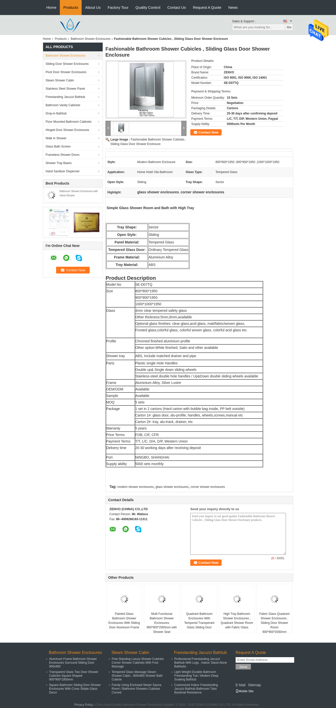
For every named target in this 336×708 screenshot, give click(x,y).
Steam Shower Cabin (60, 80)
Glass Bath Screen (58, 146)
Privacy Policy (83, 704)
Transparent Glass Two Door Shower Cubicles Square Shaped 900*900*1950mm (73, 675)
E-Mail (241, 685)
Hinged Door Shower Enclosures (67, 130)
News (233, 7)
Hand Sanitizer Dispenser (63, 171)
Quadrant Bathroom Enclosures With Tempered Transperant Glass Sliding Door (199, 620)
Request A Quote (207, 7)
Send (243, 667)
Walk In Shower (56, 138)
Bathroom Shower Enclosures (90, 39)
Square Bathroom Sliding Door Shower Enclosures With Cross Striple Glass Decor (75, 688)
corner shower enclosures (208, 487)
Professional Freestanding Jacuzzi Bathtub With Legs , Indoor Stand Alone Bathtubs (200, 662)
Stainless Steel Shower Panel (65, 88)
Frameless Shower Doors (62, 155)
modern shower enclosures (135, 487)
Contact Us (176, 7)
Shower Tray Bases (59, 163)
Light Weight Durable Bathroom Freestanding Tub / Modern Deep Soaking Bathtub (196, 675)
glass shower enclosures (171, 487)
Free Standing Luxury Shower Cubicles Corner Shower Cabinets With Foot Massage (138, 662)
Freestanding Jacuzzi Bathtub (65, 97)
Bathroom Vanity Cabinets (63, 105)
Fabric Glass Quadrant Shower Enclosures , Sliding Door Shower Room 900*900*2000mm (274, 623)
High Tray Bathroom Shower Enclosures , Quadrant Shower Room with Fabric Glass (237, 620)
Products (70, 7)
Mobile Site (244, 691)
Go (289, 27)
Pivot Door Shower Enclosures (66, 72)
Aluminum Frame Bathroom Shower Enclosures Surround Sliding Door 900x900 (73, 662)
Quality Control (147, 7)
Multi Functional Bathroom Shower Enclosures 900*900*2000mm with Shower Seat (162, 623)
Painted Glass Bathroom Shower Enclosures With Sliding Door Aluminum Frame (124, 620)
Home (51, 7)
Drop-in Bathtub (56, 113)
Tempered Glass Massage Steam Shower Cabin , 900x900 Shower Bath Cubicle (137, 675)
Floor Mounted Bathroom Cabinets (68, 121)
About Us (93, 7)
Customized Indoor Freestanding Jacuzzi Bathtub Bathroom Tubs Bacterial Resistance (196, 688)
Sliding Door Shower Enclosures (67, 64)
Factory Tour (118, 7)
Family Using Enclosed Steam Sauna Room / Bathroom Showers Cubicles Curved (136, 688)
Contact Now (208, 132)
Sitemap (254, 685)
